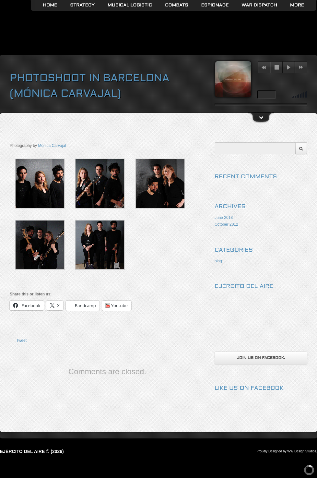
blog (218, 261)
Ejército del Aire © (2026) (32, 451)
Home (50, 5)
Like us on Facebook (249, 388)
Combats (176, 5)
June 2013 (224, 217)
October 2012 (226, 224)
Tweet (21, 340)
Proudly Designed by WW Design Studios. (286, 451)
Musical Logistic (130, 5)
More (297, 5)
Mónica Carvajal (52, 145)
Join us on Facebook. (261, 358)
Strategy (82, 5)
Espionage (215, 5)
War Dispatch (259, 5)
